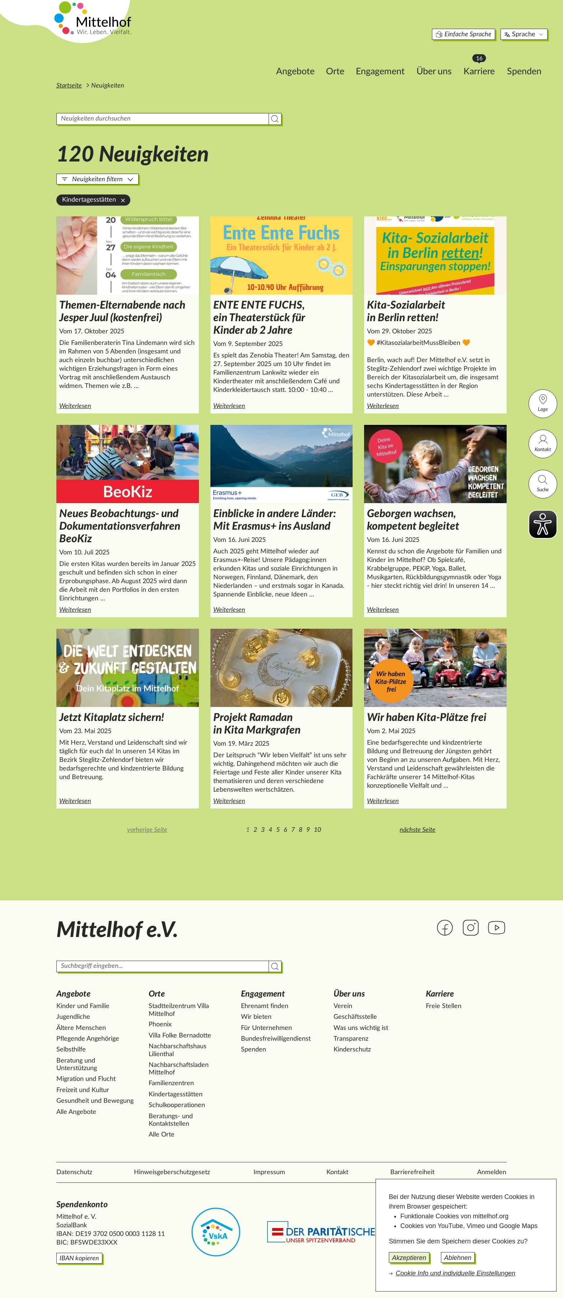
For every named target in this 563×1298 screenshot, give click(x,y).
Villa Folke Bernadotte (180, 1035)
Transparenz (351, 1039)
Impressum (269, 1172)
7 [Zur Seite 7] (293, 830)
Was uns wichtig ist (361, 1028)
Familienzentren (171, 1083)
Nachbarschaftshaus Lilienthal (177, 1050)
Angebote (255, 59)
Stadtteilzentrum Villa (179, 1010)
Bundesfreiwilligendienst (276, 1039)
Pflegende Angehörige (87, 1039)
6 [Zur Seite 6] (285, 830)
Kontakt (543, 443)
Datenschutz (74, 1172)
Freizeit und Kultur (82, 1090)
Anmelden (491, 1172)
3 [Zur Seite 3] (263, 830)
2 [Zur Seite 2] (255, 830)
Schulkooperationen (177, 1105)
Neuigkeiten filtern (97, 179)
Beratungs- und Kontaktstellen (171, 1120)
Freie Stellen (443, 1006)
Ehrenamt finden (264, 1006)
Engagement (339, 59)
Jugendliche (73, 1017)
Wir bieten (256, 1017)
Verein (343, 1006)
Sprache (483, 23)
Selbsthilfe (71, 1049)
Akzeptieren (409, 1257)
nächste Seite (418, 830)
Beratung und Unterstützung (76, 1065)
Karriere (442, 57)
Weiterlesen (129, 405)
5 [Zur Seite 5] (278, 830)
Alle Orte (162, 1134)
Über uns (393, 59)
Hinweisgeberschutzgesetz (172, 1172)
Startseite (69, 86)
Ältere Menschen (81, 1028)
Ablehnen (457, 1257)
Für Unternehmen (266, 1028)
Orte (294, 59)
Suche (543, 483)
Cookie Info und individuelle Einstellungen (455, 1273)
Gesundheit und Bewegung (95, 1101)
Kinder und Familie (83, 1006)
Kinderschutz (352, 1049)
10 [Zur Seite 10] (317, 830)
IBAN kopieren (79, 1258)
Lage (543, 403)
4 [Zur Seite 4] (270, 830)
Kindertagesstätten (176, 1094)
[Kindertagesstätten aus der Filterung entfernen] (123, 200)
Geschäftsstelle (355, 1017)
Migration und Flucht (86, 1079)
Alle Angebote (76, 1112)
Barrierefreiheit (412, 1172)
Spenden (483, 59)
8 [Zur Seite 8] (300, 830)
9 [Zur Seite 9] (308, 830)
